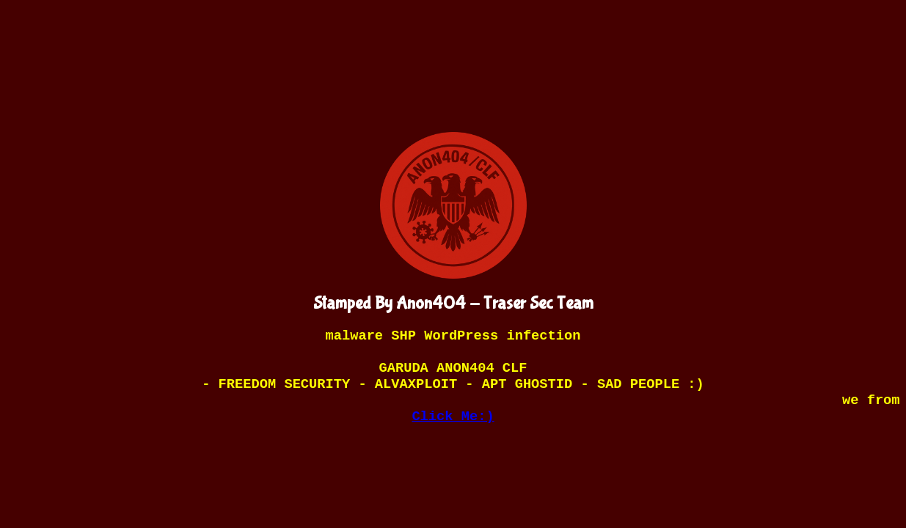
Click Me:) (453, 416)
